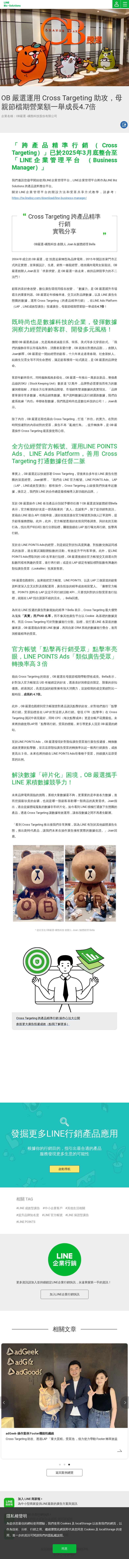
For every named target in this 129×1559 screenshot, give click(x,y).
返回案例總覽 (64, 1472)
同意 (64, 1548)
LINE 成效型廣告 (29, 1208)
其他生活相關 (76, 1208)
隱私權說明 (55, 1535)
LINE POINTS (26, 1221)
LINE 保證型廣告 (78, 1215)
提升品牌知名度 (28, 1215)
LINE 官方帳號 (53, 1215)
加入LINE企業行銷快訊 (64, 1294)
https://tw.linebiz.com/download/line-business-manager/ (49, 198)
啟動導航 (64, 1169)
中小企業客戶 (54, 1208)
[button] (60, 1464)
